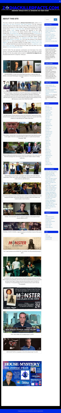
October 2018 (48, 113)
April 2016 (47, 127)
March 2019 (47, 110)
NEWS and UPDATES (49, 216)
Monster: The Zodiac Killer (16, 39)
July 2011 (47, 146)
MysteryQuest (35, 32)
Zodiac (12, 30)
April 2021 (47, 106)
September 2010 (48, 155)
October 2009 (48, 163)
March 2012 (47, 143)
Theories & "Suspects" (50, 218)
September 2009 (48, 164)
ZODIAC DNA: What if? (50, 34)
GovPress (25, 411)
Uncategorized (48, 219)
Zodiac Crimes (48, 222)
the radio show (14, 47)
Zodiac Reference (49, 227)
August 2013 (48, 136)
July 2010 (47, 158)
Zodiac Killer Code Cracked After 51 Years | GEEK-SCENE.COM (50, 186)
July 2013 (47, 137)
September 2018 (48, 115)
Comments (48, 237)
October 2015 (48, 128)
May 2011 (47, 148)
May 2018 (47, 118)
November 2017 (48, 119)
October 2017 (48, 121)
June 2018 (47, 116)
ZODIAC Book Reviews (50, 221)
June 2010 (47, 160)
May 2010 (47, 161)
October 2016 (48, 124)
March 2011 (47, 149)
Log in (46, 234)
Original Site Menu (49, 94)
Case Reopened (13, 32)
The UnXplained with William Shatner (28, 38)
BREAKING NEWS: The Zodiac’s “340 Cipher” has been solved (50, 31)
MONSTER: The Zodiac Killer (51, 41)
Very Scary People (18, 35)
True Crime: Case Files (31, 41)
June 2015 (47, 130)
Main (46, 215)
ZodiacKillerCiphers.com (50, 66)
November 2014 (48, 131)
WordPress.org (48, 239)
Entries (47, 236)
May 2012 (47, 142)
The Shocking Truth (14, 33)
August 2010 (48, 157)
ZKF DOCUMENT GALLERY (50, 48)
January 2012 (48, 145)
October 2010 (48, 154)
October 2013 (48, 134)
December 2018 (48, 112)
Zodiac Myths (48, 225)
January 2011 (48, 152)
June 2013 (47, 139)
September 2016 (48, 125)
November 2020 (48, 109)
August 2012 (48, 140)
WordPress (31, 411)
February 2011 (48, 151)
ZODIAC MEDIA (48, 224)
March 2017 (47, 122)
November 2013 (48, 133)
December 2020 (48, 107)
